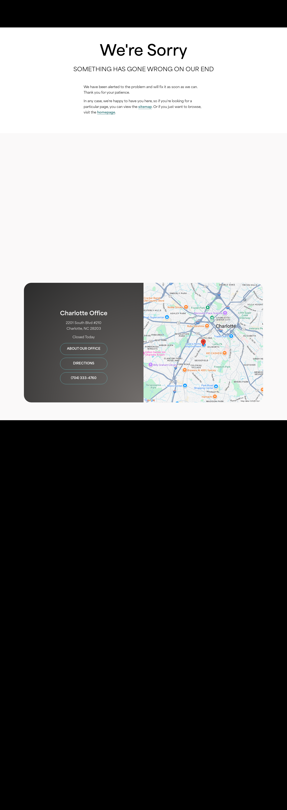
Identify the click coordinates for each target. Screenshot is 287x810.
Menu (256, 14)
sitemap (145, 107)
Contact (231, 14)
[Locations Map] (203, 343)
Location (207, 14)
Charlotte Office (83, 313)
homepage (106, 112)
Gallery (153, 14)
